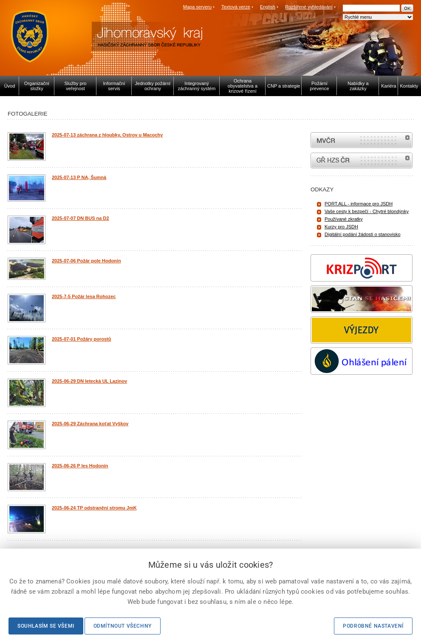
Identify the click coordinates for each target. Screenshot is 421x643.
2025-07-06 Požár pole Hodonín (86, 260)
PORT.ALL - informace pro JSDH (359, 203)
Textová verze (235, 6)
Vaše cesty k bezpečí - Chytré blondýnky (367, 211)
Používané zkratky (344, 219)
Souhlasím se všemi (45, 626)
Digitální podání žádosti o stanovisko (363, 234)
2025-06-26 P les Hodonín (80, 465)
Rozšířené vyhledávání (309, 6)
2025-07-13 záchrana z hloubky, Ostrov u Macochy (107, 134)
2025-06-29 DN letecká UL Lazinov (89, 381)
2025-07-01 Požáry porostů (81, 338)
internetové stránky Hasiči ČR (362, 160)
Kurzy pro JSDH (341, 226)
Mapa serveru (197, 6)
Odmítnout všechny (122, 626)
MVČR (362, 140)
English (267, 6)
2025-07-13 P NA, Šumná (79, 177)
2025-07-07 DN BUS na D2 (80, 218)
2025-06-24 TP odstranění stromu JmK (94, 507)
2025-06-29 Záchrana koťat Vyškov (90, 423)
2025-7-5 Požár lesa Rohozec (84, 296)
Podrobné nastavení (373, 626)
